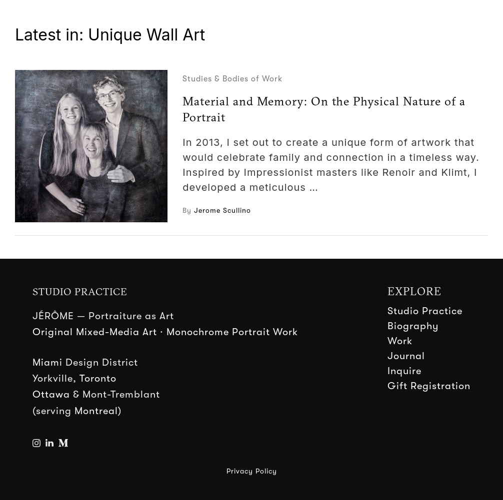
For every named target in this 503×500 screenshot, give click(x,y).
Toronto (98, 378)
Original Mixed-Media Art (94, 332)
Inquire (405, 371)
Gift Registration (429, 386)
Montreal (96, 411)
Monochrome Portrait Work (232, 332)
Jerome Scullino (222, 210)
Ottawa (51, 394)
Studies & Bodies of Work (232, 79)
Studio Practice (425, 311)
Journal (406, 356)
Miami (47, 362)
